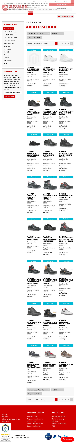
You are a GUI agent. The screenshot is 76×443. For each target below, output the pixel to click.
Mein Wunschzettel (50, 2)
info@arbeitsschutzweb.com (19, 438)
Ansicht (54, 33)
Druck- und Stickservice (35, 424)
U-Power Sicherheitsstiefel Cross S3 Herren (50, 196)
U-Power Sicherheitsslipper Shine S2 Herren (66, 70)
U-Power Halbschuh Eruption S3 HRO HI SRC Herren (50, 238)
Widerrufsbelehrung (59, 424)
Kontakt (4, 414)
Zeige (29, 37)
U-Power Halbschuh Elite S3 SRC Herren (33, 237)
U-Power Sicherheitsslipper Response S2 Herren (33, 70)
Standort (5, 417)
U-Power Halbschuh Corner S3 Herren (31, 196)
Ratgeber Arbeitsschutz (35, 419)
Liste (62, 33)
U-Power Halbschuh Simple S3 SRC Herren (48, 154)
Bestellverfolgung (58, 419)
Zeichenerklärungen (34, 426)
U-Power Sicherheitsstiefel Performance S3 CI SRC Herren (50, 112)
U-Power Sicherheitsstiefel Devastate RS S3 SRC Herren (34, 281)
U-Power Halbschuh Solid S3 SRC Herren (66, 280)
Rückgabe (55, 421)
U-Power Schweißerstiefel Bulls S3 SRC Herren (34, 323)
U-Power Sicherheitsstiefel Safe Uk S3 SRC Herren (66, 154)
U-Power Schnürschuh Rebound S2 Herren (49, 70)
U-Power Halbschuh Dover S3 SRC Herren (64, 323)
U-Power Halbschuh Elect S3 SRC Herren (66, 195)
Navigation (67, 16)
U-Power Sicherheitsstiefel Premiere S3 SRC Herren (50, 323)
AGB (53, 426)
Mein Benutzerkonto (38, 2)
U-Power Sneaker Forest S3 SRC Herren (49, 364)
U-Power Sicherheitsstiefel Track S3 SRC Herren (66, 112)
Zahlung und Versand (59, 416)
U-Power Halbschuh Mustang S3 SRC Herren (33, 112)
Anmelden (66, 4)
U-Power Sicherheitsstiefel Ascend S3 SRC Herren (50, 281)
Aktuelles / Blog (32, 416)
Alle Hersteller (32, 421)
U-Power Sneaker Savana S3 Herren (66, 364)
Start (27, 22)
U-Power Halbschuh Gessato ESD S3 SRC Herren (33, 154)
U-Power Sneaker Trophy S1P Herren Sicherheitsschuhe (33, 366)
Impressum (6, 421)
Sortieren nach (33, 33)
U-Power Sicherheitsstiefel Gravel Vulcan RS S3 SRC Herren (66, 238)
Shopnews (60, 2)
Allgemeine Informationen (11, 419)
